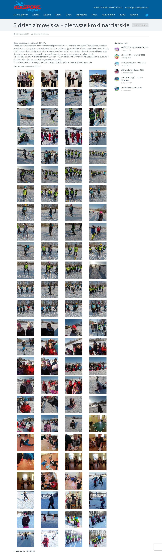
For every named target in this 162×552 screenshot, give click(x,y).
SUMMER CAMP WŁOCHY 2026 (133, 55)
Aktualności (143, 25)
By (41, 34)
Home (136, 25)
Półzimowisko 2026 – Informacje (133, 62)
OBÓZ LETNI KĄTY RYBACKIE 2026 (134, 47)
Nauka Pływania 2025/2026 (131, 87)
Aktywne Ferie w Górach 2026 (132, 70)
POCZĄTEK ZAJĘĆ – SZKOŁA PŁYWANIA (132, 78)
